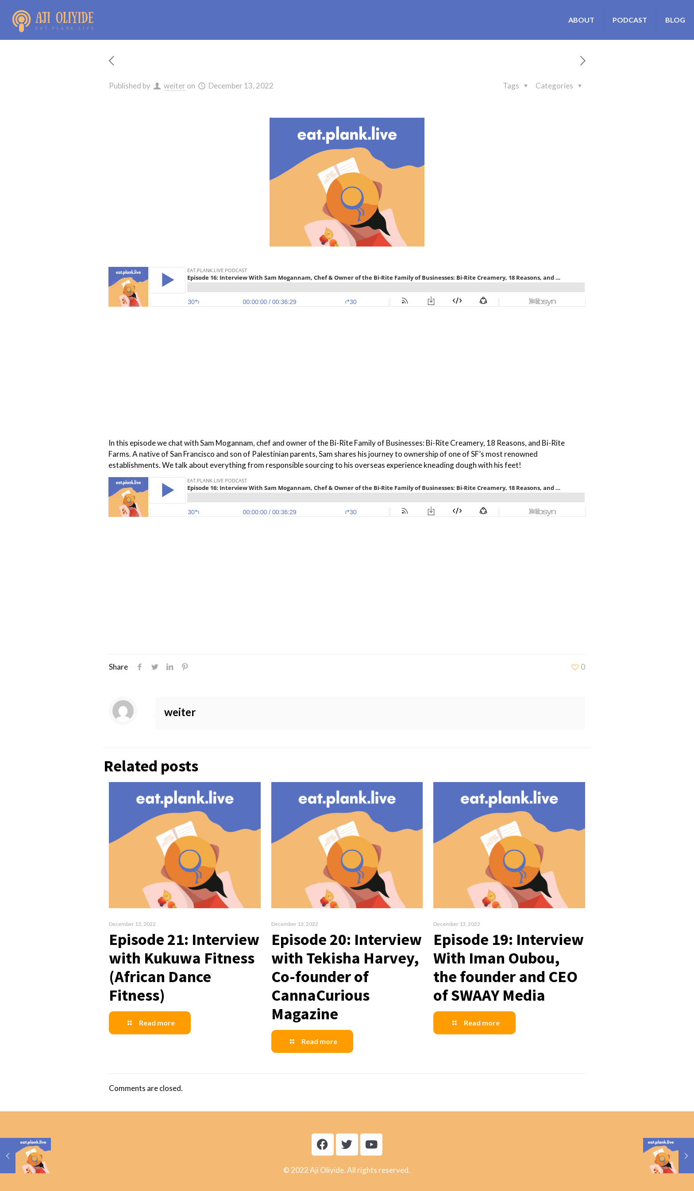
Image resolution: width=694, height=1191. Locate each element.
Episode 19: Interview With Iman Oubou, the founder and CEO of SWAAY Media (508, 967)
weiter (174, 85)
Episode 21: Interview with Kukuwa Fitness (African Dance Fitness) (184, 967)
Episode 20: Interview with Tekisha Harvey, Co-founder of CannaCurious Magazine (346, 976)
